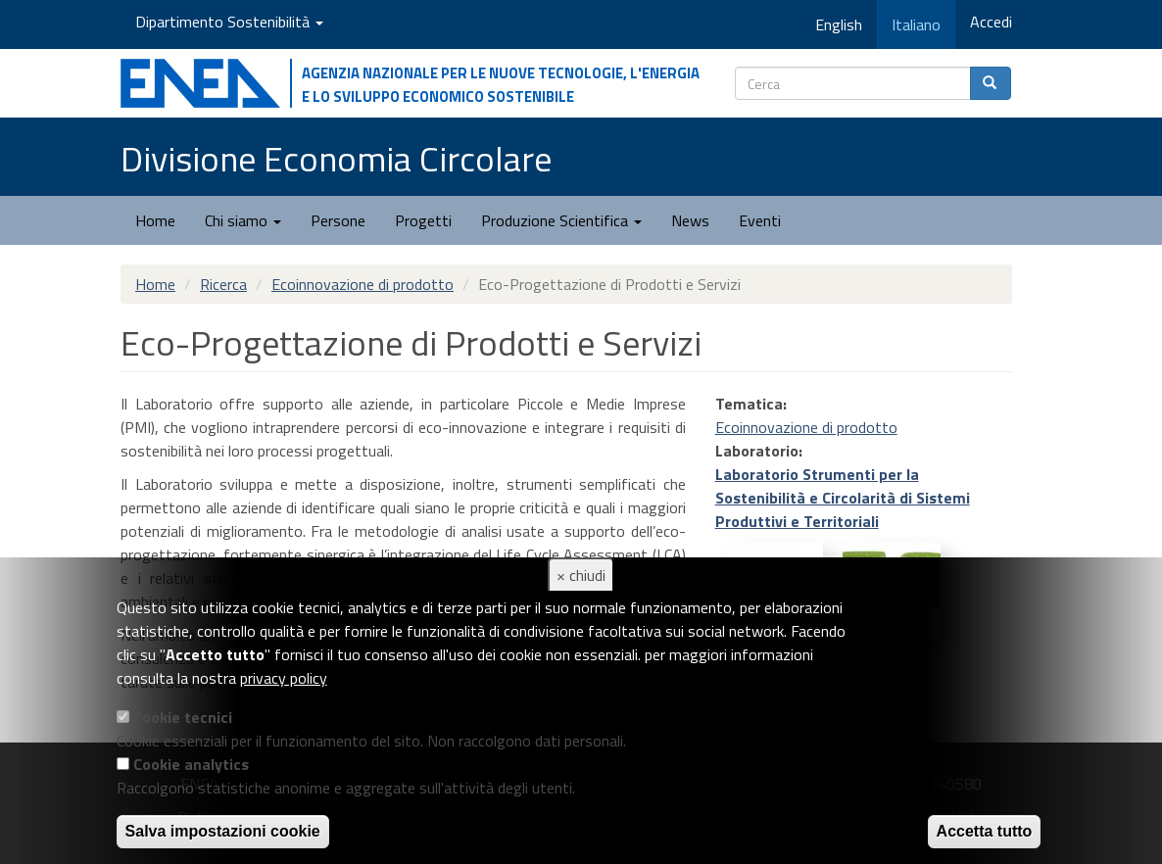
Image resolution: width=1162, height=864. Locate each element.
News (690, 220)
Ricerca (223, 284)
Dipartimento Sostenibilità (229, 21)
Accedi (991, 21)
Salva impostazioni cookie (222, 831)
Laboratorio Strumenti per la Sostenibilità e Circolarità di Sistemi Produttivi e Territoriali (842, 497)
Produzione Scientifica (561, 220)
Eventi (760, 220)
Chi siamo (243, 220)
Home (155, 220)
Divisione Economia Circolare (336, 158)
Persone (338, 220)
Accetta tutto (985, 831)
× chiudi (581, 575)
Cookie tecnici (182, 717)
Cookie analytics (191, 764)
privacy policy (283, 678)
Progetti (423, 220)
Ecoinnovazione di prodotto (362, 284)
